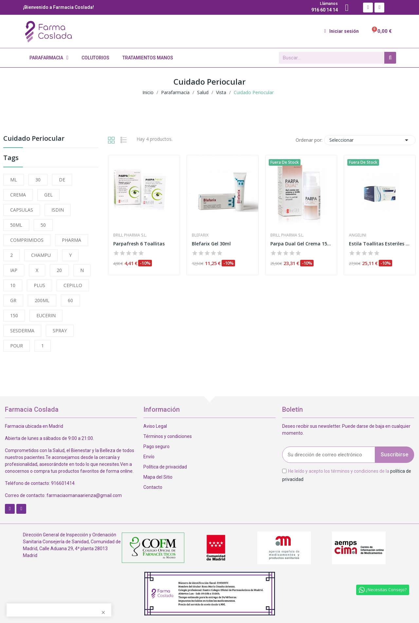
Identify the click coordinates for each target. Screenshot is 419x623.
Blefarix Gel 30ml (211, 243)
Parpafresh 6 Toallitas (139, 243)
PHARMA (71, 240)
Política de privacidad (165, 466)
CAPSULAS (21, 210)
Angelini (357, 235)
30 (38, 180)
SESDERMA (22, 330)
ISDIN (57, 210)
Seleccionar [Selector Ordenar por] (369, 140)
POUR (16, 346)
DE (62, 180)
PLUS (39, 285)
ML (13, 180)
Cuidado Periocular (33, 139)
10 (12, 285)
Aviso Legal (155, 426)
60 (70, 300)
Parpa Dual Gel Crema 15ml (301, 243)
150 (14, 315)
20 (59, 270)
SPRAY (60, 330)
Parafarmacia (48, 58)
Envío (149, 456)
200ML (42, 300)
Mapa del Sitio (158, 477)
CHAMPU (41, 255)
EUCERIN (46, 315)
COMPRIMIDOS (27, 240)
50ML (16, 225)
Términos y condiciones (167, 436)
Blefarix (200, 235)
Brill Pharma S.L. (130, 235)
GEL (48, 195)
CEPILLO (73, 285)
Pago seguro (156, 446)
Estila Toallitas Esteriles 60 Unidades (379, 243)
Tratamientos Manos (147, 57)
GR (13, 300)
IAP (13, 270)
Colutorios (95, 57)
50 (43, 225)
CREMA (18, 195)
